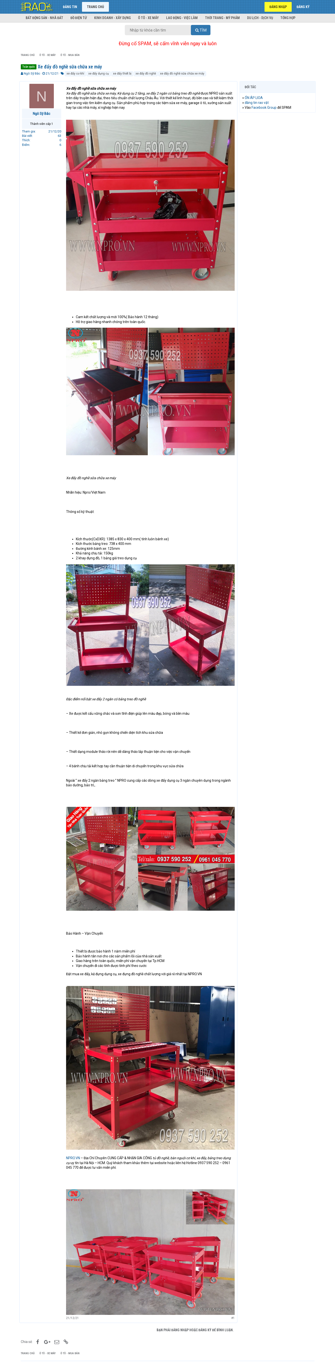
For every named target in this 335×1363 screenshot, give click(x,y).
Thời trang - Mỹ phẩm (222, 18)
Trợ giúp (290, 1353)
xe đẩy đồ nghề (146, 73)
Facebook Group (265, 107)
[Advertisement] (277, 191)
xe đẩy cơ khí (75, 73)
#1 (231, 1304)
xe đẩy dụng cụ (98, 73)
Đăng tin (70, 7)
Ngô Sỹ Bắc (32, 73)
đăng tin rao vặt (258, 103)
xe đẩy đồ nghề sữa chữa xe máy (182, 73)
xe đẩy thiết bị (122, 73)
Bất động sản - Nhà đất (44, 18)
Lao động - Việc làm (182, 18)
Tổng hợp (287, 18)
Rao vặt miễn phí (68, 1353)
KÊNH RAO (28, 1353)
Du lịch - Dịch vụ (260, 18)
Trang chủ (95, 7)
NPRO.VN (74, 1146)
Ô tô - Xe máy (148, 18)
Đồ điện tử (78, 18)
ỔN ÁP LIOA (255, 98)
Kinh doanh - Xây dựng (112, 18)
